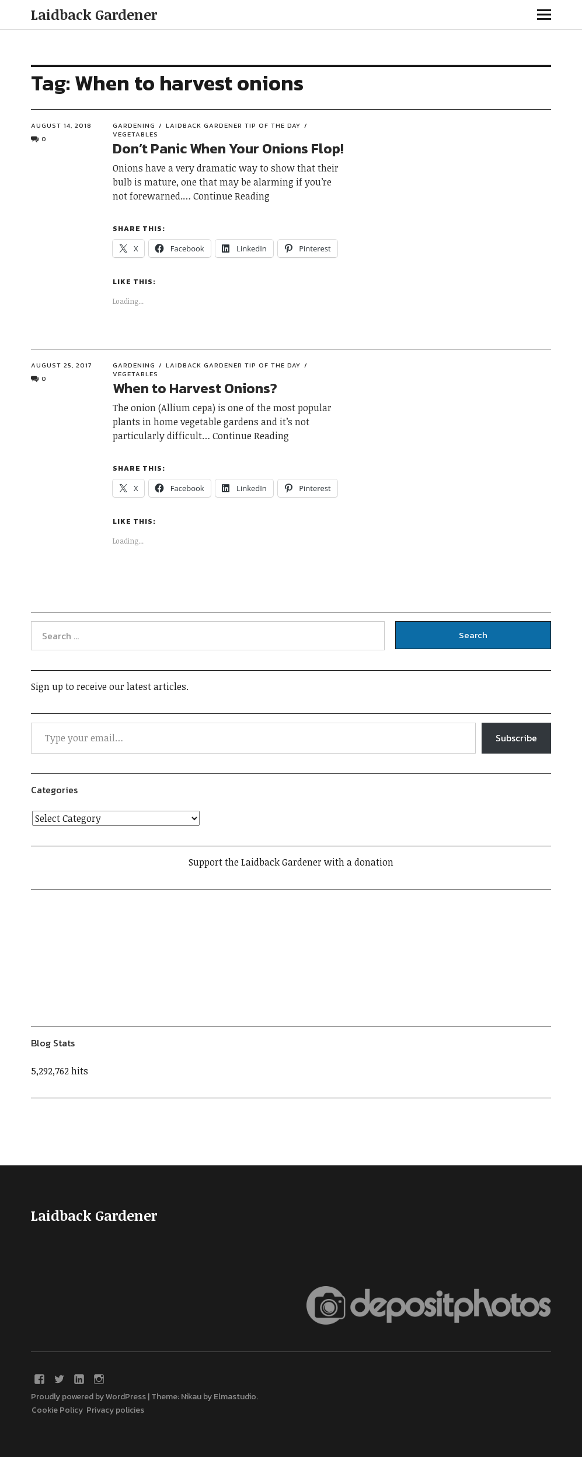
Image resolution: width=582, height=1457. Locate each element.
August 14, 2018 (61, 125)
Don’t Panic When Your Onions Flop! (228, 148)
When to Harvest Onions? (195, 388)
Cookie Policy (59, 1410)
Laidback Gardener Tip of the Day (233, 125)
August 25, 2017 (61, 365)
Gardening (134, 125)
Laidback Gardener (94, 14)
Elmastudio (235, 1397)
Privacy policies (115, 1410)
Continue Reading (231, 196)
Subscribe (516, 738)
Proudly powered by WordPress (88, 1397)
